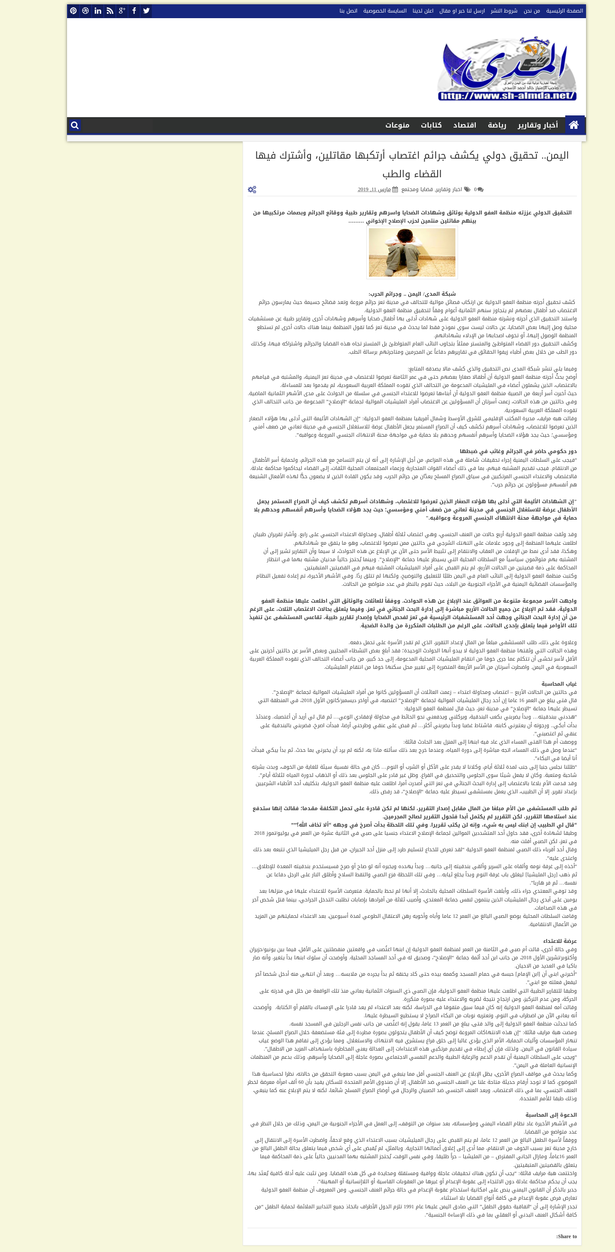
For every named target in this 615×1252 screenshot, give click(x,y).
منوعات (378, 125)
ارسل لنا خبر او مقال (443, 11)
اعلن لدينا (404, 11)
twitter (127, 11)
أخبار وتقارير (519, 125)
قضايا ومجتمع (398, 189)
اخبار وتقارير (430, 189)
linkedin (78, 11)
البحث (56, 125)
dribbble (66, 11)
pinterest (54, 11)
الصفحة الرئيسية (545, 11)
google (103, 11)
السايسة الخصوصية (366, 11)
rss (90, 11)
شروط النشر (485, 11)
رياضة (478, 125)
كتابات (412, 125)
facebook (115, 11)
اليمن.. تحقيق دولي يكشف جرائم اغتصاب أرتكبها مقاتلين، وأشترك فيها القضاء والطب (393, 164)
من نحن (513, 11)
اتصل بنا (329, 11)
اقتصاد (446, 125)
